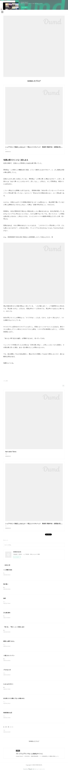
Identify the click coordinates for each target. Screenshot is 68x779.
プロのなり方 (7, 676)
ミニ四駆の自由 (7, 575)
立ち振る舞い (7, 618)
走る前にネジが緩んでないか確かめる (13, 704)
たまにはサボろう (8, 690)
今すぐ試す (24, 7)
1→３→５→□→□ (8, 733)
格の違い (5, 589)
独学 (4, 604)
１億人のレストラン (9, 661)
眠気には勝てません (9, 647)
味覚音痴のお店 (7, 719)
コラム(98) (5, 382)
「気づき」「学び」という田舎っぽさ (13, 632)
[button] (2, 12)
